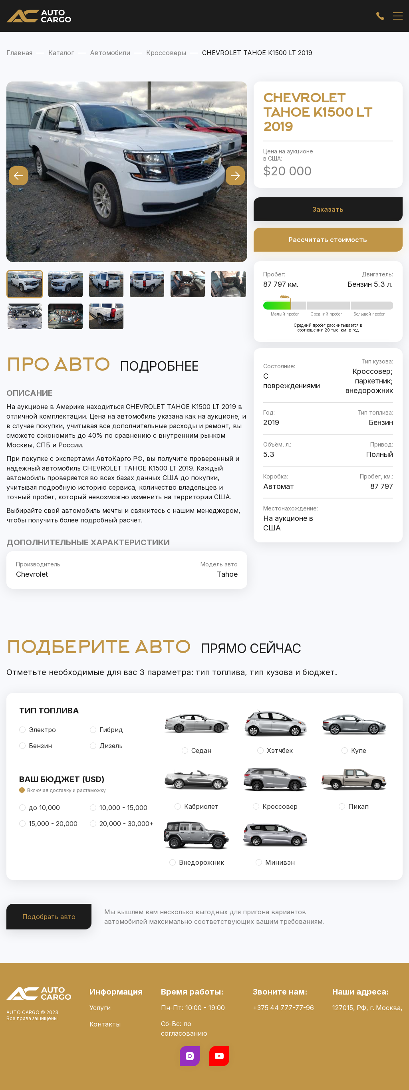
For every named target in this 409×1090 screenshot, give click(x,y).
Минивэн (275, 862)
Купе (353, 750)
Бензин (35, 746)
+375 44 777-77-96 (283, 1008)
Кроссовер (275, 806)
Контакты (104, 1024)
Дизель (106, 746)
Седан (196, 750)
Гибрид (106, 730)
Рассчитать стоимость (328, 240)
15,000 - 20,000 (48, 824)
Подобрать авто (48, 917)
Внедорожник (196, 862)
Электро (37, 730)
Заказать (327, 209)
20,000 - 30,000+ (122, 824)
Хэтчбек (275, 750)
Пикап (354, 806)
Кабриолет (196, 806)
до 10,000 (39, 808)
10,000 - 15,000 (118, 808)
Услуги (99, 1008)
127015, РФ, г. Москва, (367, 1008)
